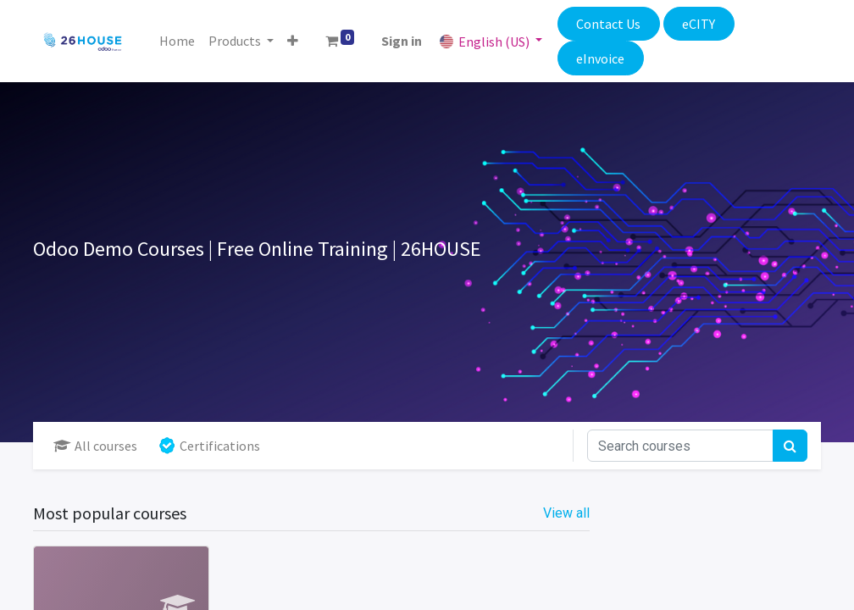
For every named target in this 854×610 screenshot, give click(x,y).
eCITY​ (698, 23)
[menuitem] (177, 41)
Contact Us (608, 23)
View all (566, 513)
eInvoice (600, 58)
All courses (95, 445)
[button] (292, 41)
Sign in (401, 40)
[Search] (790, 446)
